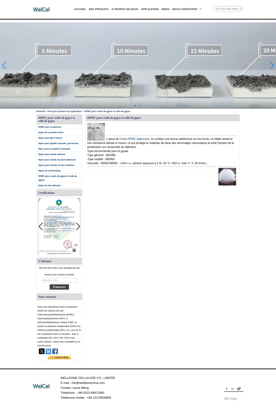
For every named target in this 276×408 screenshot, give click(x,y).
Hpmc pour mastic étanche (51, 154)
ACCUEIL (80, 9)
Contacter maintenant (59, 357)
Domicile (40, 111)
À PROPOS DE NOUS (124, 9)
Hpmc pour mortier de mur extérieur (56, 165)
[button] (135, 105)
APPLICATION (150, 9)
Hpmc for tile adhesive (49, 185)
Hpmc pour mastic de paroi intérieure (57, 160)
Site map (230, 398)
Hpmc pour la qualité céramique (54, 149)
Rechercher (240, 8)
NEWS (165, 9)
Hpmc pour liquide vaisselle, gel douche (58, 143)
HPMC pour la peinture (49, 127)
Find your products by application (64, 111)
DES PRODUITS (99, 9)
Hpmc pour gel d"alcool (50, 138)
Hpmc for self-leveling (49, 170)
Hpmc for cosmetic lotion (51, 132)
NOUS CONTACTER (184, 9)
